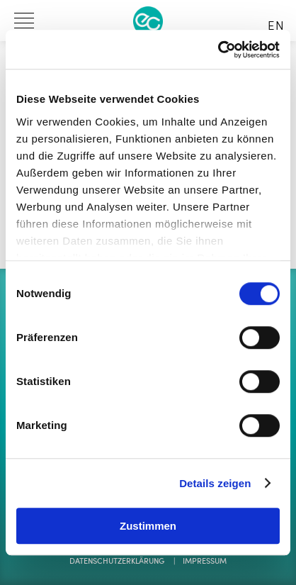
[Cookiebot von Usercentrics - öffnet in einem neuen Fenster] (218, 49)
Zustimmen (148, 526)
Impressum (205, 562)
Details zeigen (215, 483)
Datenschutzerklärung (116, 562)
